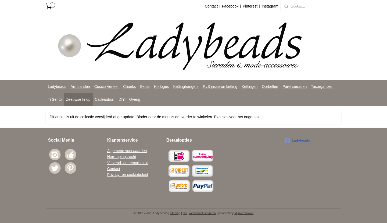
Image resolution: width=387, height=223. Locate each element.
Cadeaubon (104, 99)
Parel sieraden (294, 86)
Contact (211, 6)
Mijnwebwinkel (243, 213)
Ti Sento (55, 99)
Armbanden (80, 86)
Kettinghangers (185, 86)
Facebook (230, 6)
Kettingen (249, 86)
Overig (134, 99)
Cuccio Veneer (106, 86)
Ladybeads (57, 86)
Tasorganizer (321, 86)
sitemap (175, 213)
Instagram (270, 6)
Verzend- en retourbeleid (127, 163)
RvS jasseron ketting (220, 86)
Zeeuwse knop (78, 99)
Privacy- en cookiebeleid (127, 174)
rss (185, 213)
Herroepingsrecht (121, 156)
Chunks (129, 86)
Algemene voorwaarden (127, 151)
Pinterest (250, 6)
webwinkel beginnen (202, 213)
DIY (122, 99)
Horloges (161, 86)
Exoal (144, 86)
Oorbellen (270, 86)
